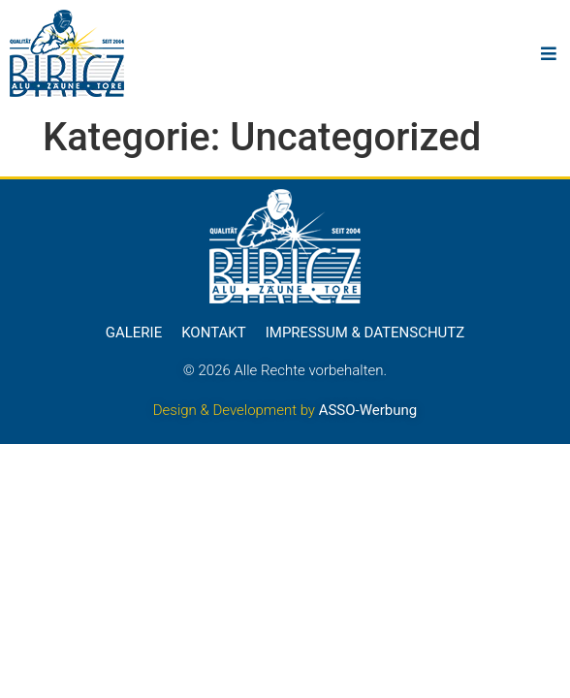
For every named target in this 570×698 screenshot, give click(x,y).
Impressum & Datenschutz (365, 332)
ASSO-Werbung (368, 410)
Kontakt (213, 332)
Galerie (134, 332)
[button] (548, 54)
